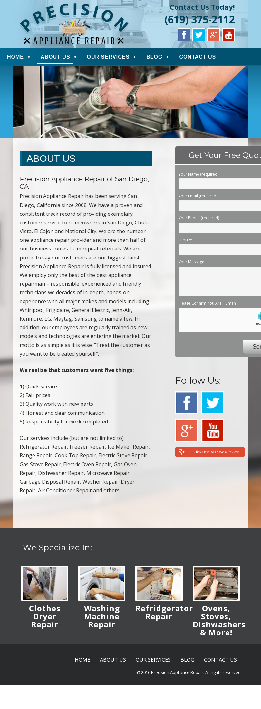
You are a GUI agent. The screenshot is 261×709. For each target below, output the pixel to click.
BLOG (154, 56)
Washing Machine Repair (102, 616)
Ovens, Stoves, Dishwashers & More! (219, 620)
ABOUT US (55, 56)
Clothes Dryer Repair (45, 616)
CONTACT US (197, 56)
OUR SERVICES (108, 56)
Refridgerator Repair (164, 612)
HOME (15, 56)
